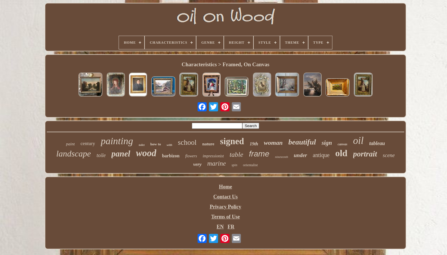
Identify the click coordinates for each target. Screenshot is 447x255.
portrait (365, 154)
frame (259, 153)
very (197, 164)
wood (146, 153)
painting (117, 141)
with (169, 144)
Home (225, 187)
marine (216, 163)
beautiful (302, 142)
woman (273, 142)
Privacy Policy (225, 207)
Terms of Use (225, 217)
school (187, 142)
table (236, 154)
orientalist (250, 165)
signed (232, 141)
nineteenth (281, 156)
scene (389, 155)
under (300, 155)
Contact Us (225, 197)
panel (120, 153)
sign (327, 142)
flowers (191, 156)
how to (155, 144)
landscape (73, 153)
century (87, 143)
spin (234, 165)
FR (230, 227)
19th (254, 143)
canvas (342, 144)
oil (358, 140)
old (341, 153)
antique (321, 155)
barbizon (170, 155)
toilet (142, 144)
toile (101, 155)
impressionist (213, 156)
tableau (377, 143)
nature (208, 144)
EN (220, 227)
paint (70, 144)
